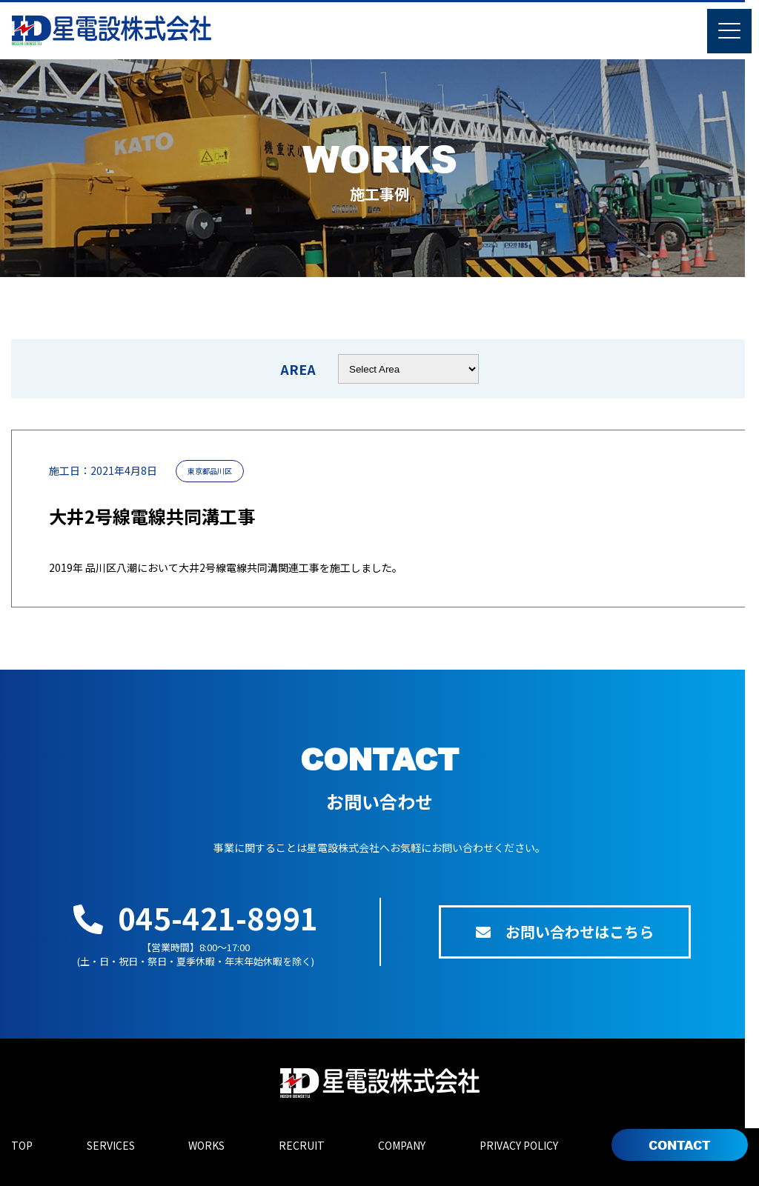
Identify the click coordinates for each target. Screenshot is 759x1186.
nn (408, 369)
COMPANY (401, 1145)
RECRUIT (302, 1145)
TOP (22, 1145)
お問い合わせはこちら (565, 931)
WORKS (206, 1145)
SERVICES (111, 1145)
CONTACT (680, 1144)
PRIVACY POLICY (519, 1145)
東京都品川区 (210, 470)
